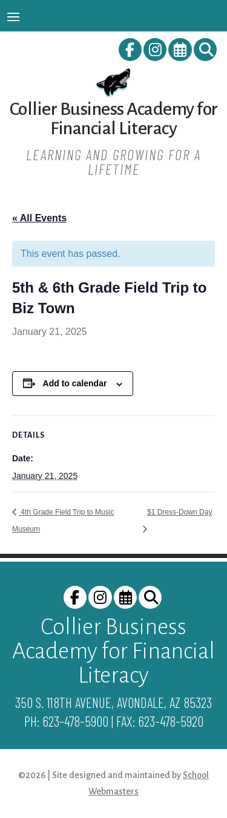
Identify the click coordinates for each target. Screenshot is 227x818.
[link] (131, 52)
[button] (13, 16)
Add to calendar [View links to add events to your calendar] (75, 383)
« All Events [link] (39, 218)
